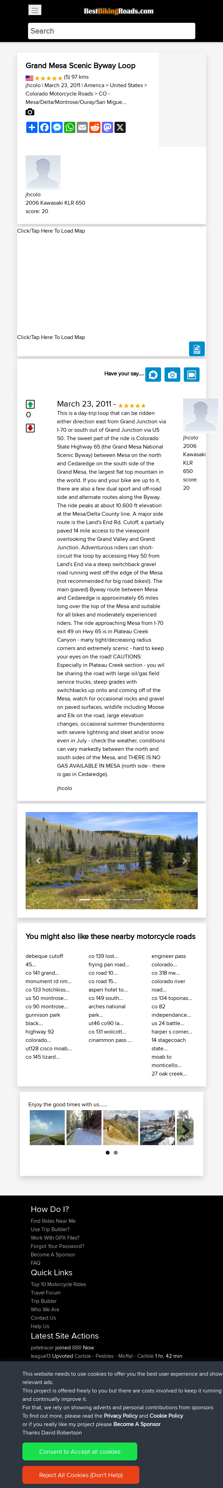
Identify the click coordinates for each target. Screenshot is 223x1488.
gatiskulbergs (47, 1406)
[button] (38, 860)
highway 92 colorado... (40, 1036)
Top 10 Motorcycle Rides (58, 1284)
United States (126, 85)
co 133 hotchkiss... (48, 990)
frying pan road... (109, 964)
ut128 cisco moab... (49, 1048)
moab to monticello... (167, 1061)
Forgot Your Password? (57, 1246)
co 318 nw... (166, 973)
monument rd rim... (49, 981)
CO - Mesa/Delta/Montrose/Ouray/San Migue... (76, 98)
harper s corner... (172, 1032)
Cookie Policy (159, 1463)
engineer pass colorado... (169, 960)
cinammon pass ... (110, 1040)
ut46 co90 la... (106, 1023)
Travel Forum (46, 1292)
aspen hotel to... (108, 990)
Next (183, 1128)
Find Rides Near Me (53, 1221)
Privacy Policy (124, 1463)
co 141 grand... (42, 973)
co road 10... (103, 973)
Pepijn (38, 1389)
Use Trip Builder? (50, 1229)
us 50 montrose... (47, 998)
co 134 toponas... (172, 998)
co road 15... (103, 981)
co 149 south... (106, 998)
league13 (41, 1356)
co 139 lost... (103, 956)
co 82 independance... (171, 1010)
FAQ (35, 1263)
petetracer (43, 1347)
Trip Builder (44, 1301)
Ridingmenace (47, 1398)
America (94, 85)
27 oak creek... (169, 1074)
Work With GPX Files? (55, 1237)
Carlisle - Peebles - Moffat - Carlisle (114, 1356)
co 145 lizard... (43, 1057)
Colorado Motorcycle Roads (59, 94)
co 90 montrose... (47, 1006)
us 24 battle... (168, 1023)
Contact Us (43, 1317)
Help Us (40, 1326)
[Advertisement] (111, 284)
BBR (77, 1347)
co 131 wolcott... (107, 1032)
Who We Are (45, 1309)
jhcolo (33, 85)
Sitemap (96, 1463)
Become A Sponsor (53, 1254)
